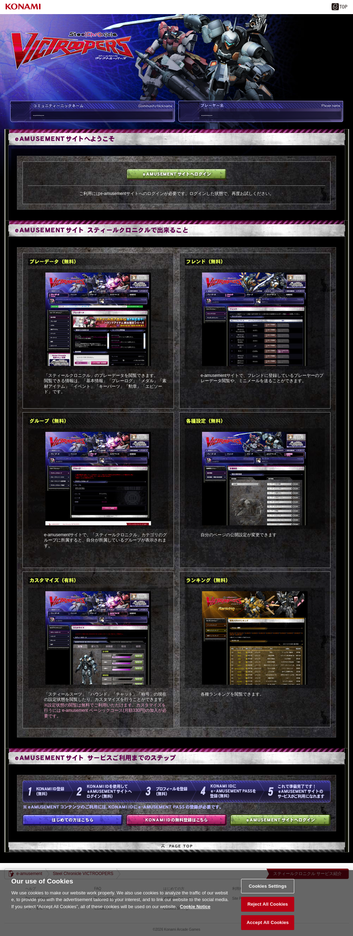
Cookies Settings (268, 891)
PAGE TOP (176, 847)
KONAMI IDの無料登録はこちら (176, 820)
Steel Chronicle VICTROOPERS (83, 873)
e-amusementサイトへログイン (176, 174)
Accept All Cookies (268, 928)
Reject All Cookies (267, 909)
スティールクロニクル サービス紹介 (307, 873)
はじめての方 (73, 820)
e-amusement (29, 873)
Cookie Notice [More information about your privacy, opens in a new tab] (195, 911)
